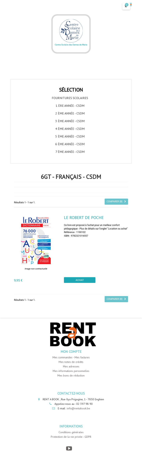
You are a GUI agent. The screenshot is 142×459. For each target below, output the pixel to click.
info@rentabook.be (78, 408)
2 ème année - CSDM (70, 113)
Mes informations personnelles (71, 371)
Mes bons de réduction (71, 375)
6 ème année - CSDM (70, 144)
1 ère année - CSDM (70, 106)
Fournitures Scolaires (70, 98)
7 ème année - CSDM (70, 152)
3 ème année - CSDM (70, 121)
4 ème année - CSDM (70, 129)
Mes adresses (71, 366)
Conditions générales (71, 432)
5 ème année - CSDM (70, 136)
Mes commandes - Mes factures (71, 357)
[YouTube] (69, 448)
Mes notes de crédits (71, 362)
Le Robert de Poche (84, 217)
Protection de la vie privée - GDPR (71, 437)
